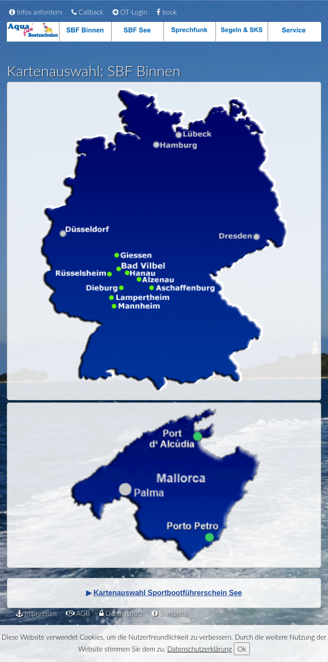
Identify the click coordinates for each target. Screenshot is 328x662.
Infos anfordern (35, 12)
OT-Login (130, 12)
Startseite (170, 613)
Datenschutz (121, 613)
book (166, 12)
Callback (87, 12)
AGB (78, 613)
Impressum (36, 613)
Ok (241, 649)
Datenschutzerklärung (199, 649)
